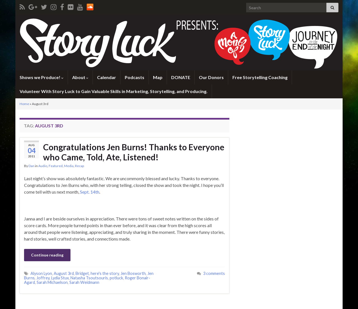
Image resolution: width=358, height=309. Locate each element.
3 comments (214, 273)
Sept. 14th (89, 191)
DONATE (180, 77)
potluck (116, 277)
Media (69, 166)
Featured (56, 166)
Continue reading (47, 255)
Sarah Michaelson (52, 282)
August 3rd (64, 273)
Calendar (106, 77)
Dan (31, 166)
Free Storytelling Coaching (260, 77)
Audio (42, 166)
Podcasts (134, 77)
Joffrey (43, 277)
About (80, 77)
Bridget (82, 273)
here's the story (105, 273)
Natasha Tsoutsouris (89, 277)
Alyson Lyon (41, 273)
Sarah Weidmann (84, 282)
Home (24, 104)
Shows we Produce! (41, 77)
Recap (79, 166)
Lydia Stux (60, 277)
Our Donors (211, 77)
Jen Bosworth (133, 273)
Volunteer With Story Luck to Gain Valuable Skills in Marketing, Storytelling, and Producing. (114, 91)
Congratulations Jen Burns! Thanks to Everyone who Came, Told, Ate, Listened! (133, 152)
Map (157, 77)
